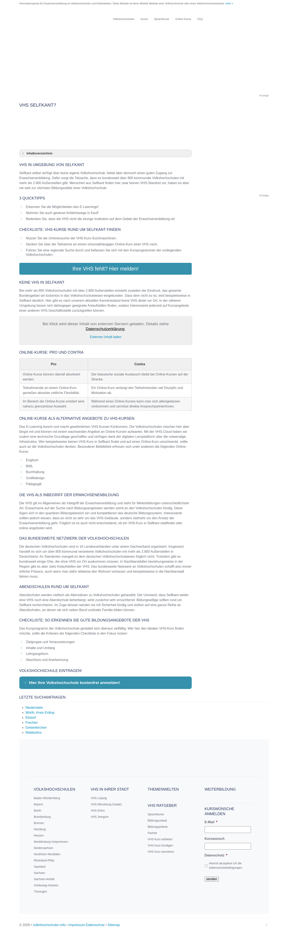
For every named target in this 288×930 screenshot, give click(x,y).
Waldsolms (34, 731)
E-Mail (211, 820)
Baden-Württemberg (47, 796)
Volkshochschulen (124, 19)
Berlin (37, 809)
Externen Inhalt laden (105, 335)
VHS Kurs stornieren (161, 850)
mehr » (229, 3)
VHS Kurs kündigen (160, 843)
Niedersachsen (43, 846)
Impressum (77, 923)
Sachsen (39, 871)
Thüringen (40, 890)
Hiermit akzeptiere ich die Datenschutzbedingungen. (226, 864)
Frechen (32, 721)
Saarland (40, 865)
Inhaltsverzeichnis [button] (37, 153)
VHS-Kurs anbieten (160, 837)
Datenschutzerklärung (105, 327)
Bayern (38, 802)
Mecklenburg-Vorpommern (51, 840)
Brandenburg (42, 815)
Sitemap (114, 923)
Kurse (144, 19)
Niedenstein (34, 706)
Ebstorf (31, 716)
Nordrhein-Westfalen (47, 852)
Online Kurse (183, 19)
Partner (152, 831)
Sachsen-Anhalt (44, 877)
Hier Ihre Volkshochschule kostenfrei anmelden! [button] (71, 681)
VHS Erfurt (98, 809)
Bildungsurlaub (157, 819)
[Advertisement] (144, 64)
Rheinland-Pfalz (44, 858)
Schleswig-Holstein (46, 883)
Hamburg (40, 827)
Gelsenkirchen (36, 726)
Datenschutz (216, 853)
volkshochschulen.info (49, 923)
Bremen (39, 821)
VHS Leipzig (99, 796)
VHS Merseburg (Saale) (106, 802)
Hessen (39, 833)
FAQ (200, 19)
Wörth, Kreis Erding (40, 711)
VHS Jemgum (100, 815)
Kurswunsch (215, 837)
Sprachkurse (161, 19)
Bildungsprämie (158, 825)
